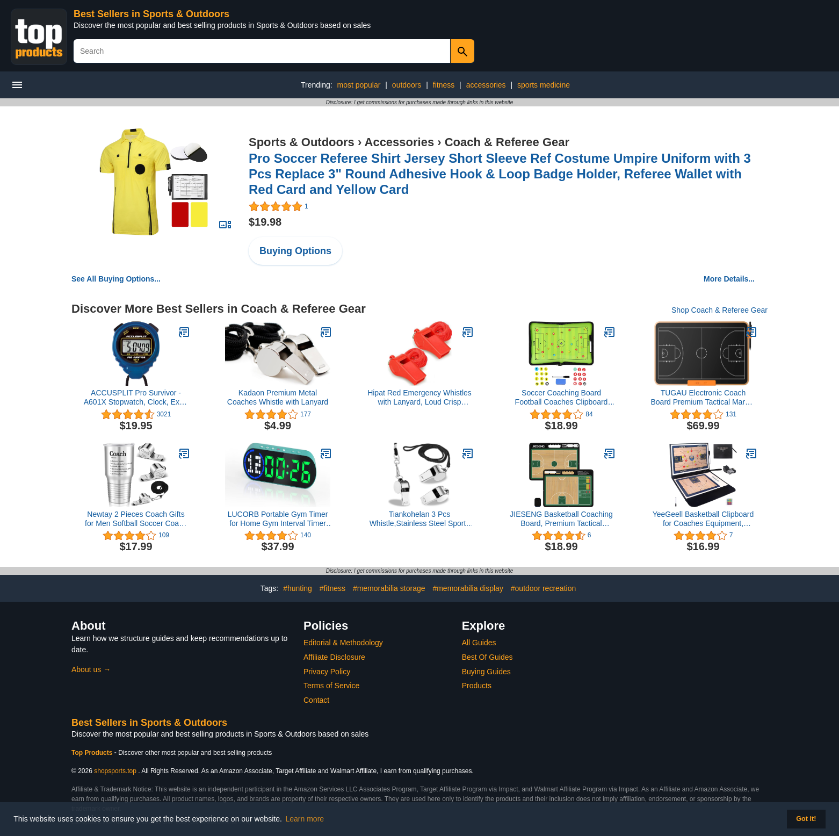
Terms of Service (331, 685)
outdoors (406, 85)
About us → (91, 669)
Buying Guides (486, 671)
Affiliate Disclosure (334, 657)
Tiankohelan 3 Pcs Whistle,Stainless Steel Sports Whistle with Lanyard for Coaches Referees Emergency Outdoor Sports (419, 519)
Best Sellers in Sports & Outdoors (151, 14)
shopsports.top (115, 771)
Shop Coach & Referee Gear (719, 310)
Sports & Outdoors (302, 142)
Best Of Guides (487, 657)
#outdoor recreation (543, 588)
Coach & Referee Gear (507, 142)
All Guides (479, 642)
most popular (358, 85)
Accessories (400, 142)
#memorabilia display (467, 588)
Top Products (92, 752)
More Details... (729, 279)
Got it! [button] (806, 819)
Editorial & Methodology (343, 642)
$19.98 (265, 222)
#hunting (297, 588)
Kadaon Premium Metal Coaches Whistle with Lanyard (277, 397)
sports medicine (543, 85)
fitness (443, 85)
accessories (486, 85)
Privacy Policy (326, 671)
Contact (316, 700)
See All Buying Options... (116, 279)
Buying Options (295, 251)
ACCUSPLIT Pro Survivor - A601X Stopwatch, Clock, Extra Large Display (136, 397)
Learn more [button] (305, 819)
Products (476, 685)
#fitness (332, 588)
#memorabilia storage (389, 588)
